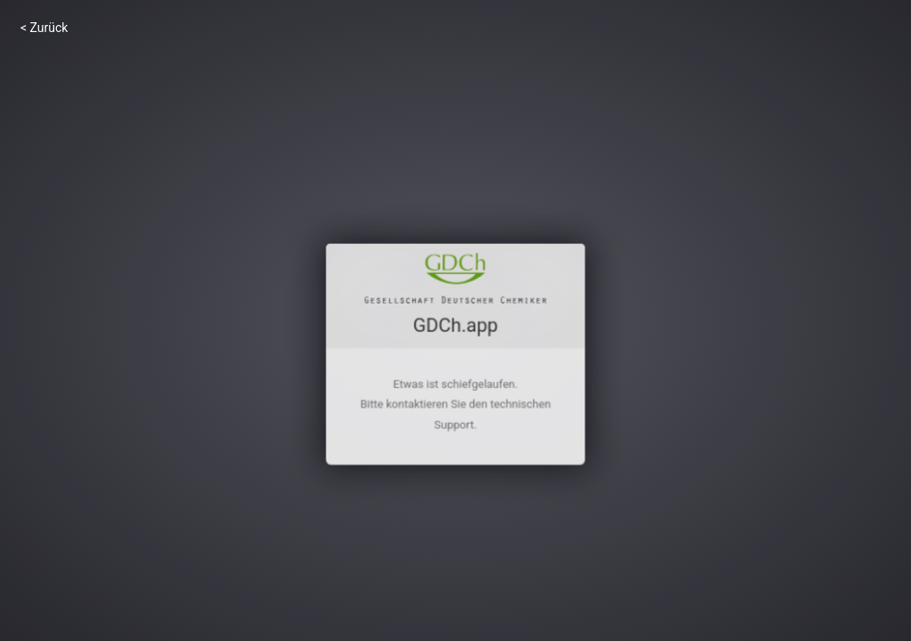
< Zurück (44, 27)
